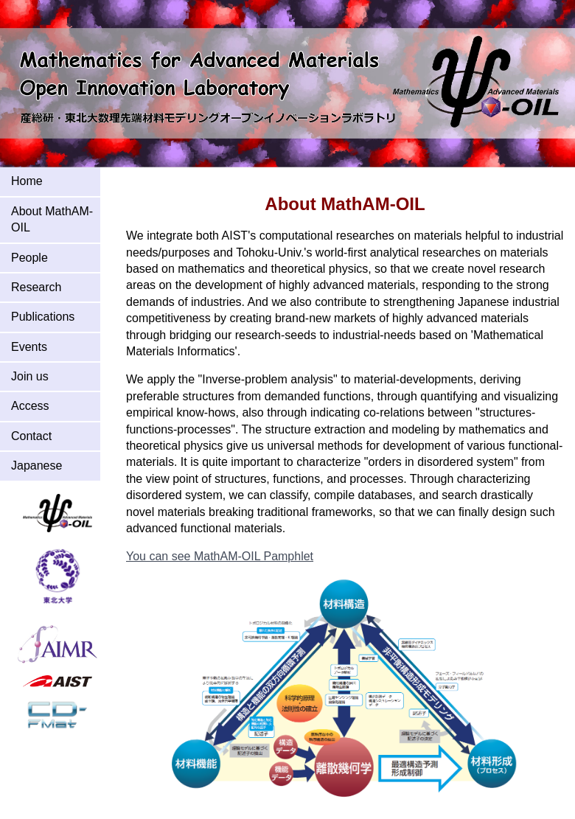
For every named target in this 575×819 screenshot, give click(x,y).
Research (36, 287)
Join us (30, 376)
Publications (42, 316)
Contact (31, 436)
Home (27, 181)
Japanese (36, 465)
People (29, 257)
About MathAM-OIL (52, 219)
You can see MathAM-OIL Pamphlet (219, 556)
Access (30, 406)
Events (29, 347)
